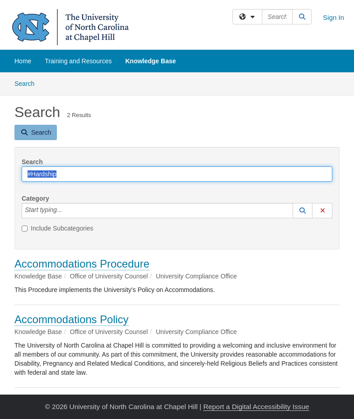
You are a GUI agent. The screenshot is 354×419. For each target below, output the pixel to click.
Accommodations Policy (71, 319)
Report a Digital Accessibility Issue (256, 406)
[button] (302, 210)
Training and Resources (78, 61)
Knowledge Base (150, 61)
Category (35, 198)
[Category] (67, 211)
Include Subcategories (57, 228)
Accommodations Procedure (81, 264)
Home (22, 61)
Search (27, 83)
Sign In (333, 17)
